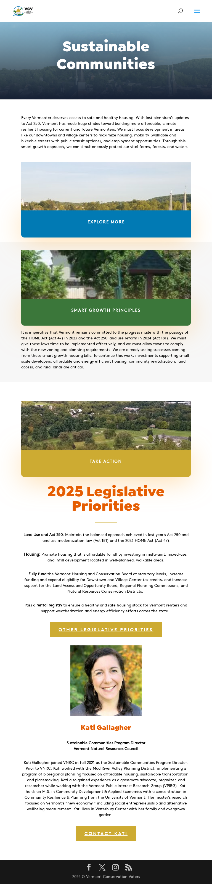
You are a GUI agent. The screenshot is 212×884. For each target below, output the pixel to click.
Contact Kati (106, 833)
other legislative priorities (106, 629)
